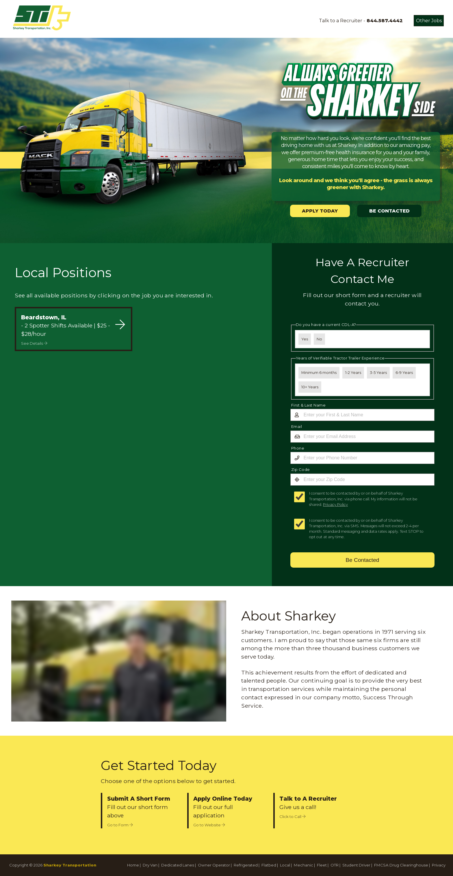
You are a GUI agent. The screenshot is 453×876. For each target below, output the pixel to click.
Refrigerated (246, 865)
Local (285, 865)
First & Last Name (308, 405)
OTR (335, 865)
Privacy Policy (335, 504)
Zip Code (300, 469)
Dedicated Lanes (177, 865)
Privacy (438, 865)
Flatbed (268, 865)
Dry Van (150, 865)
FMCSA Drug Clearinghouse (401, 865)
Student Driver (356, 865)
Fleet (322, 865)
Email (296, 426)
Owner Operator (214, 865)
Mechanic (303, 865)
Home (133, 865)
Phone (298, 448)
